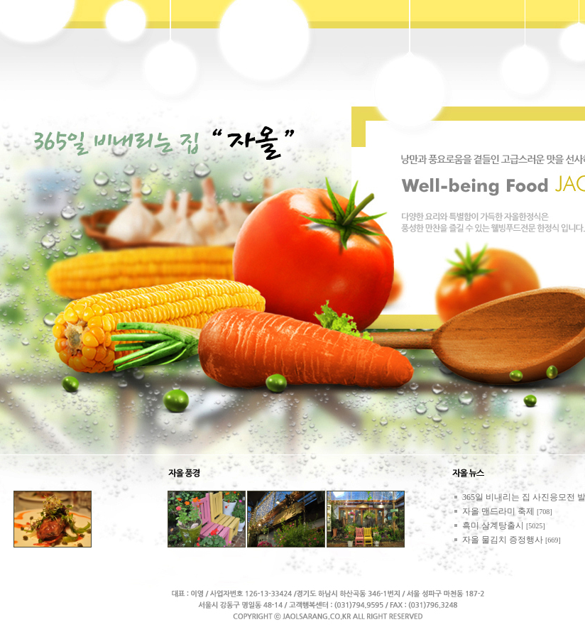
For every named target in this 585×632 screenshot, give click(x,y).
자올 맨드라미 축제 (498, 511)
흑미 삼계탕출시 (493, 525)
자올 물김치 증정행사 (502, 540)
